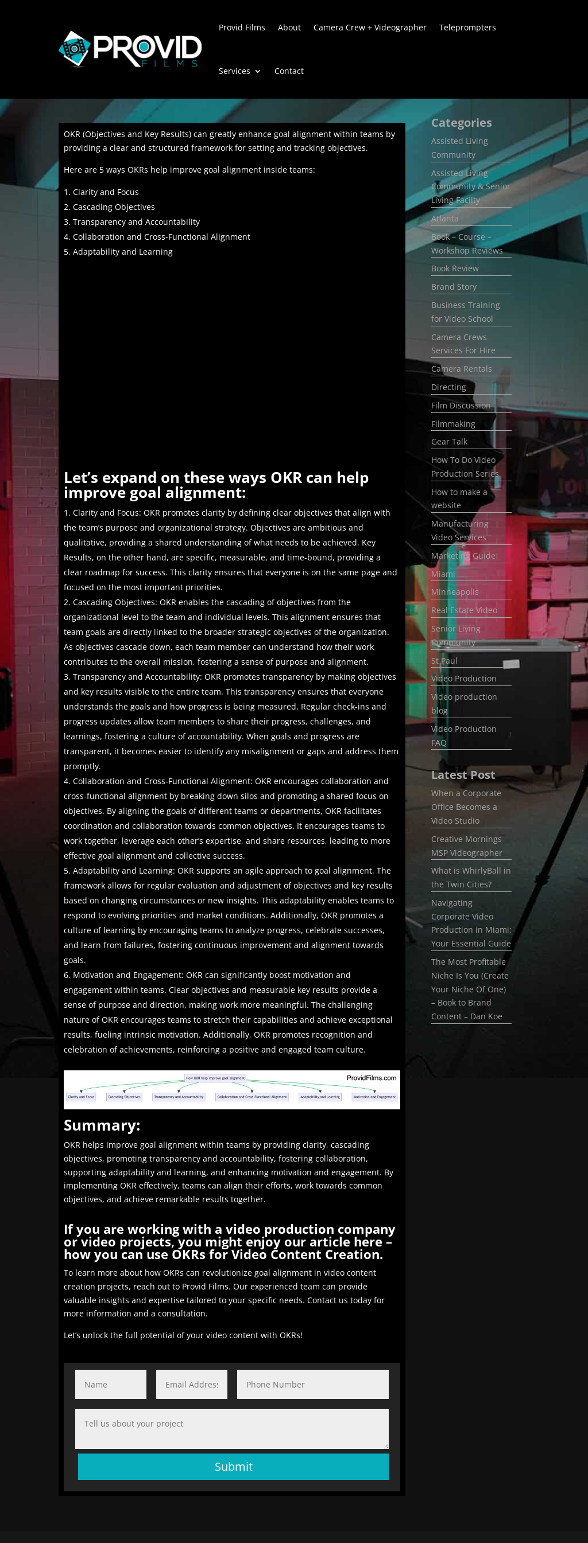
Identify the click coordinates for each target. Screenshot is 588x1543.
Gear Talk (449, 441)
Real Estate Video (464, 610)
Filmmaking (453, 423)
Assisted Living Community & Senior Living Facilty (470, 186)
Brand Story (454, 286)
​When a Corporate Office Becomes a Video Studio (466, 807)
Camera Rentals (461, 368)
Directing (448, 386)
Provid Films (242, 27)
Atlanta (445, 218)
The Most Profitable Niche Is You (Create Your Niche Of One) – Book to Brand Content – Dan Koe (470, 989)
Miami (443, 573)
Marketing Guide (463, 555)
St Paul (444, 660)
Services (234, 70)
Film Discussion (461, 405)
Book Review (455, 268)
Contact (289, 70)
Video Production (464, 678)
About (289, 27)
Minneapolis (455, 591)
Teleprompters (467, 27)
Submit (234, 1466)
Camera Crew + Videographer (370, 27)
